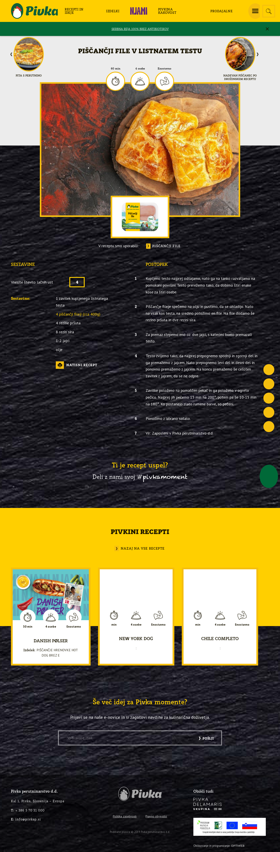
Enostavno (164, 68)
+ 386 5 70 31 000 (28, 810)
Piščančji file (166, 246)
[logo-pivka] (34, 11)
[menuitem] (78, 11)
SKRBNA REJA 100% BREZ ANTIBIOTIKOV (140, 29)
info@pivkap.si (26, 819)
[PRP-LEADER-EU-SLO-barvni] (229, 827)
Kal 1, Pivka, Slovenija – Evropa (37, 801)
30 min (27, 626)
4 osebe (140, 68)
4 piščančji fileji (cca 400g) (78, 313)
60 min (115, 68)
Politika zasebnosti (124, 816)
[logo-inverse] (207, 804)
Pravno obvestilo (156, 816)
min (114, 624)
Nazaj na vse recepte (142, 548)
